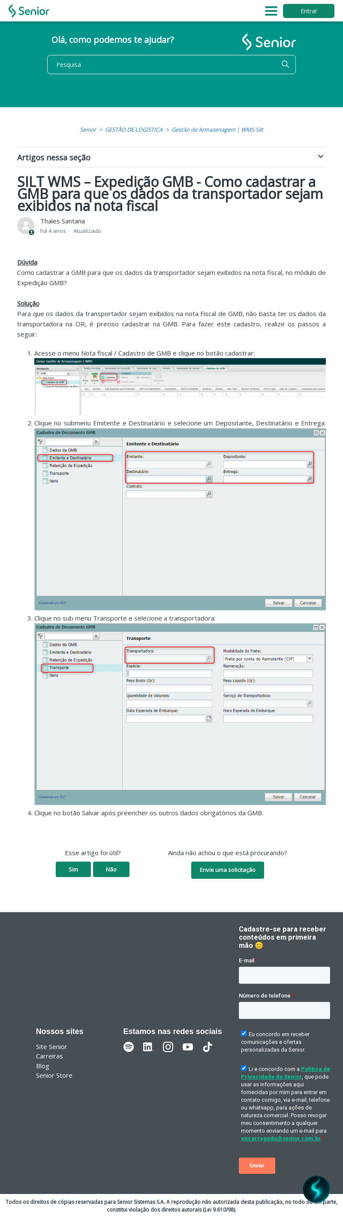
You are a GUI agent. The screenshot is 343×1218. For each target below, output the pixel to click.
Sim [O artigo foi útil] (73, 869)
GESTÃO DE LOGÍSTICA (133, 129)
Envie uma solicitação (228, 870)
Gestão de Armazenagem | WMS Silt (217, 129)
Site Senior (51, 1046)
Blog (42, 1065)
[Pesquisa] (171, 64)
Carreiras (49, 1056)
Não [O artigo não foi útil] (111, 869)
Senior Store (54, 1075)
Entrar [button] (309, 11)
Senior (88, 129)
